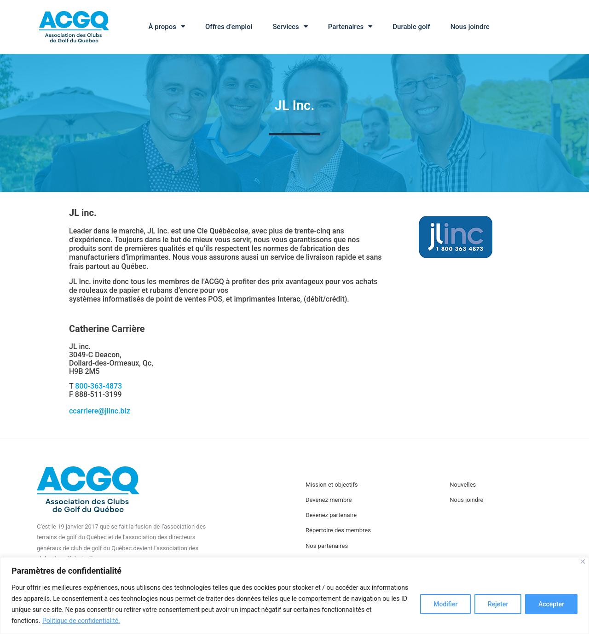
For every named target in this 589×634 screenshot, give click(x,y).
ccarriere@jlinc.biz (99, 411)
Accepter (551, 604)
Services (289, 26)
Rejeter (497, 604)
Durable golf (411, 27)
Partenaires (350, 26)
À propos (167, 26)
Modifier (445, 604)
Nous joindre (470, 27)
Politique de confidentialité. (81, 620)
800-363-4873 (98, 386)
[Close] (583, 561)
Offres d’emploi (228, 27)
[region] (294, 595)
